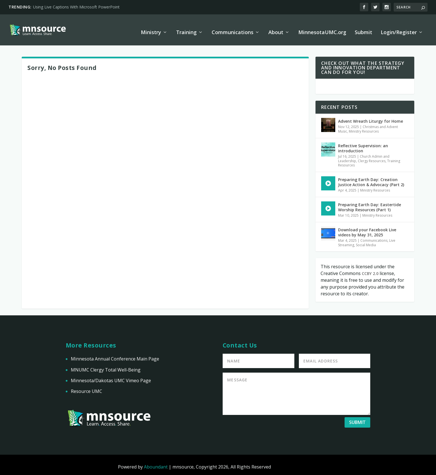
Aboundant (156, 463)
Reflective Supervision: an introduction (363, 144)
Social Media (366, 241)
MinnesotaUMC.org (322, 29)
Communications (232, 29)
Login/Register (399, 29)
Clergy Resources (371, 157)
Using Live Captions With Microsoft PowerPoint (76, 7)
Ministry (151, 29)
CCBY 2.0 (370, 269)
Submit (363, 29)
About (275, 29)
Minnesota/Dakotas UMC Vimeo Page (111, 377)
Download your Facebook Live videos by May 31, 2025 (367, 228)
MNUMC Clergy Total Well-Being (106, 366)
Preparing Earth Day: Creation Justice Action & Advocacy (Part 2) (371, 178)
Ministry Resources (364, 127)
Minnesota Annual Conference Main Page (115, 355)
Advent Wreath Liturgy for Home (370, 117)
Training (186, 29)
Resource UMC (86, 387)
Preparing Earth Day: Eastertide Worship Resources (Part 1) (369, 203)
